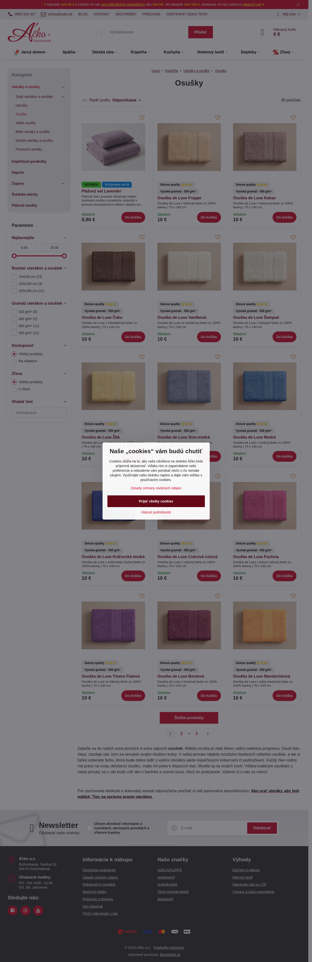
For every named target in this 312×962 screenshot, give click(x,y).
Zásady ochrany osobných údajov (156, 488)
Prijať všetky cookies (156, 501)
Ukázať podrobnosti (156, 512)
